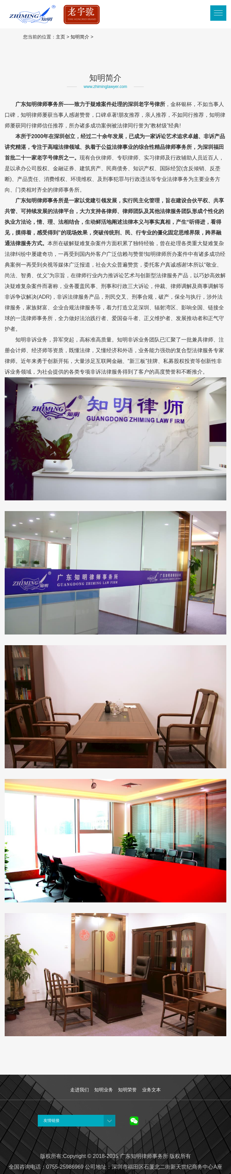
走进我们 (79, 1089)
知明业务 (103, 1089)
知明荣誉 (127, 1089)
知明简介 (80, 36)
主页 (60, 36)
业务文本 (151, 1089)
